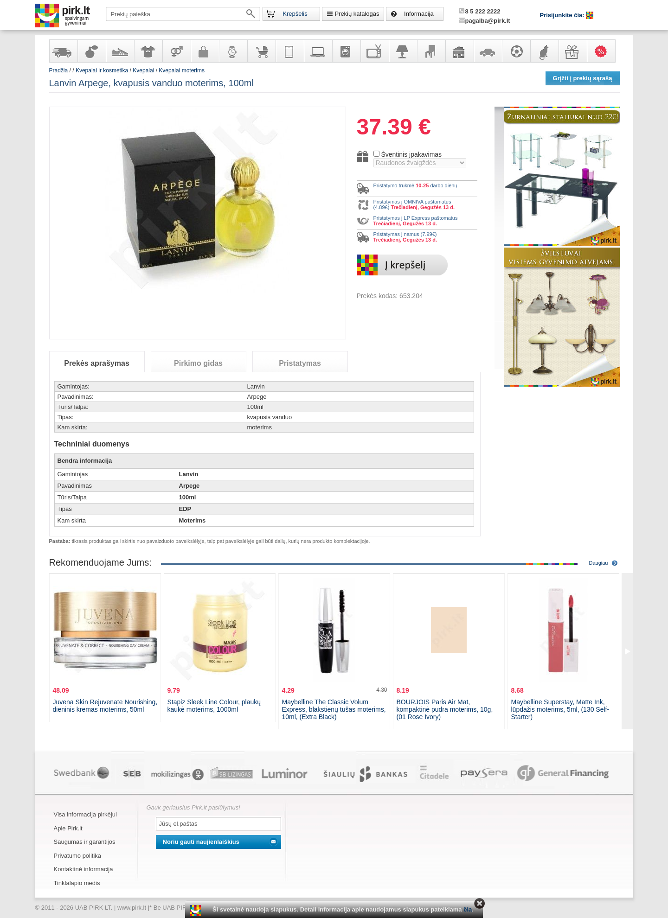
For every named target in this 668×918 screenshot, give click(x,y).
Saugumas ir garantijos (85, 841)
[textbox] (183, 14)
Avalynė (119, 51)
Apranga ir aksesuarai (148, 51)
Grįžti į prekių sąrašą (582, 78)
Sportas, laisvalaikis (515, 51)
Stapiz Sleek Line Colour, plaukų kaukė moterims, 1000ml (214, 705)
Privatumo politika (78, 855)
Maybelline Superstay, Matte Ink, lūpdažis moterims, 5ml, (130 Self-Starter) (560, 709)
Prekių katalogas (356, 13)
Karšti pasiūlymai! (604, 51)
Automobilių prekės (487, 51)
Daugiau (598, 563)
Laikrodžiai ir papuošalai (232, 51)
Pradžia (58, 70)
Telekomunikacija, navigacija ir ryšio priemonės (289, 51)
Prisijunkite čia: (563, 15)
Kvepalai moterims (182, 70)
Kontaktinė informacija (83, 869)
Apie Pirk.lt (68, 828)
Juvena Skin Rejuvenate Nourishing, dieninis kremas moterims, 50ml (105, 705)
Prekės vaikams (261, 51)
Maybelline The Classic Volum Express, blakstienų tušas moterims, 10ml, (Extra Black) (334, 709)
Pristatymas (300, 363)
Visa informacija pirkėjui (85, 814)
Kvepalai (144, 70)
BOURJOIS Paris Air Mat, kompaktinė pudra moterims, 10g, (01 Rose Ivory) (445, 709)
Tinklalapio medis (77, 883)
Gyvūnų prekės (544, 51)
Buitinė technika (346, 51)
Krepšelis (295, 13)
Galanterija (204, 51)
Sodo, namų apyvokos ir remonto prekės (459, 51)
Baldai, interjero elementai (431, 51)
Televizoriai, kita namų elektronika (374, 51)
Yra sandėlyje (63, 51)
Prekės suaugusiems (176, 51)
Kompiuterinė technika (317, 51)
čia (467, 909)
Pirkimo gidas (198, 363)
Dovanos (572, 51)
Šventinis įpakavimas (411, 154)
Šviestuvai (402, 51)
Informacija (419, 13)
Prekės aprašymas (96, 363)
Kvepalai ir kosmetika (91, 51)
